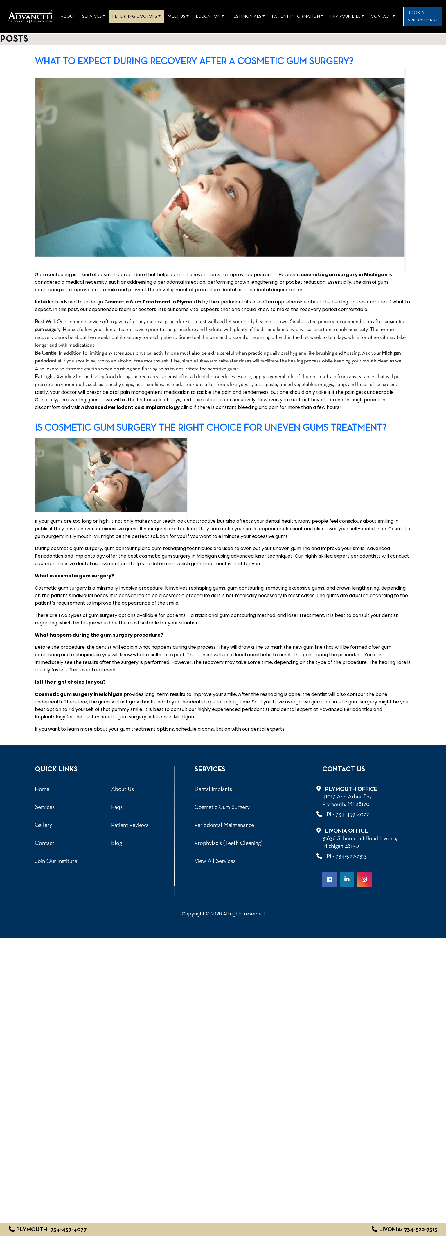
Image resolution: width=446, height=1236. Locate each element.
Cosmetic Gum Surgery (222, 807)
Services (92, 17)
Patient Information (296, 17)
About (68, 17)
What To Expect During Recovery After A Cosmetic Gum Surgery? (194, 62)
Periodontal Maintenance (224, 825)
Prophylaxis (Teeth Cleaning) (228, 843)
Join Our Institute (56, 861)
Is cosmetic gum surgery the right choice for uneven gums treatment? (210, 428)
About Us (122, 789)
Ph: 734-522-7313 (344, 856)
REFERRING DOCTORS (134, 17)
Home (42, 789)
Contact (44, 843)
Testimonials (246, 17)
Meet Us (176, 17)
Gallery (43, 825)
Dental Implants (213, 789)
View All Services (215, 861)
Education (208, 17)
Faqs (117, 807)
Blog (116, 843)
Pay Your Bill (345, 17)
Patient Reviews (129, 825)
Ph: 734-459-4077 (345, 814)
